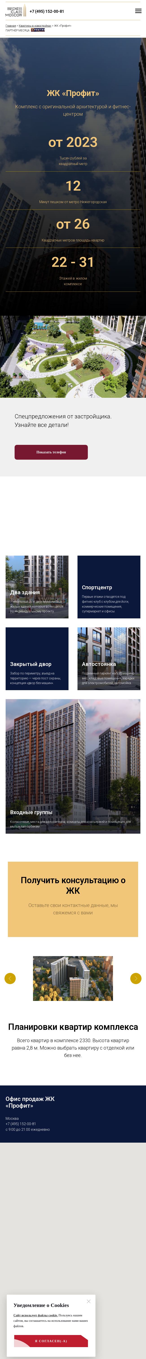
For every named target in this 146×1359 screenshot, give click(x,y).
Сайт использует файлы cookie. (35, 1315)
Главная (11, 25)
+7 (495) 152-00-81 (47, 11)
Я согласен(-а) (40, 1343)
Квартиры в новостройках (35, 25)
